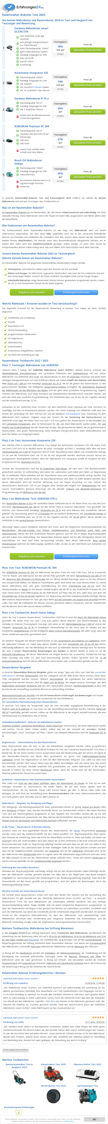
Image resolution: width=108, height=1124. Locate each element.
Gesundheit (33, 939)
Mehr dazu (76, 1121)
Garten (77, 830)
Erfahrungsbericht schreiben (15, 1049)
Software (37, 87)
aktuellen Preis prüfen (87, 50)
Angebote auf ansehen (32, 292)
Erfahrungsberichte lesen (76, 292)
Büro (53, 1001)
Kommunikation (73, 413)
